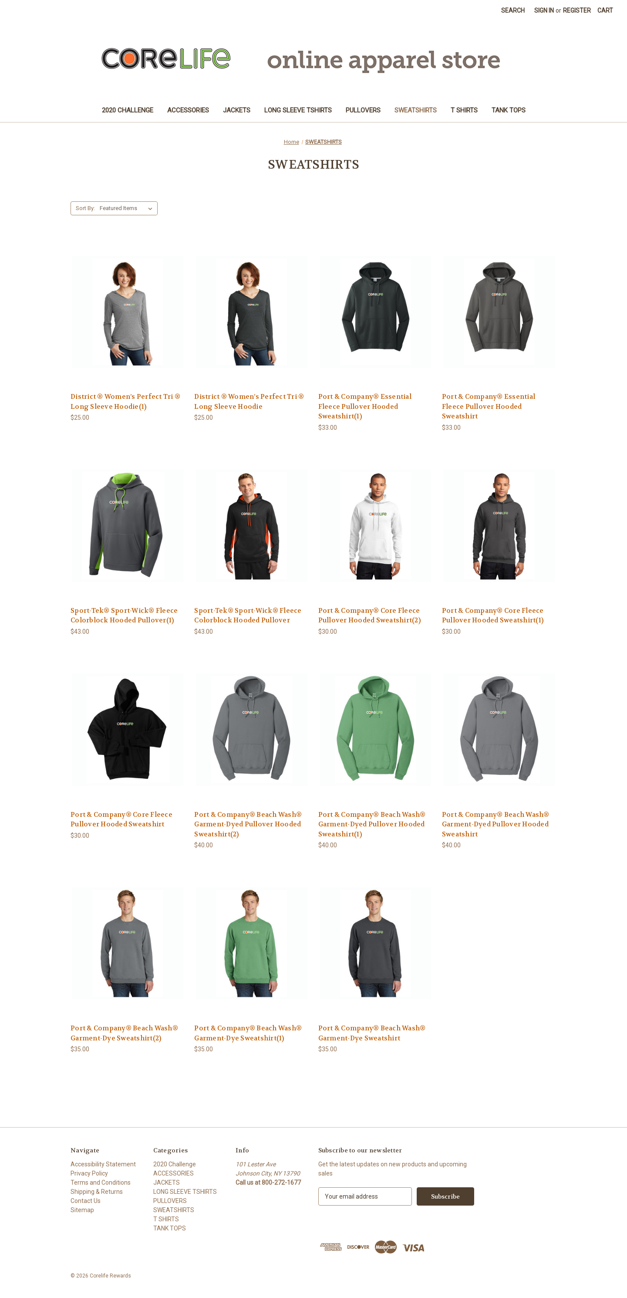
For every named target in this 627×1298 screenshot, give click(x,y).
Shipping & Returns (97, 1191)
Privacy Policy (89, 1173)
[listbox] (127, 208)
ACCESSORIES (188, 110)
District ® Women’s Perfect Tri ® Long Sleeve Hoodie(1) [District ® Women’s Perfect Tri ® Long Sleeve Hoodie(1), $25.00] (125, 401)
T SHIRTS (464, 110)
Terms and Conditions (101, 1182)
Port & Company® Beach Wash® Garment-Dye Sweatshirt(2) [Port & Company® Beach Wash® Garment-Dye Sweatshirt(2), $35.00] (124, 1033)
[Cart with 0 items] (605, 10)
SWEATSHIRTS (415, 110)
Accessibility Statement (103, 1164)
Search (513, 10)
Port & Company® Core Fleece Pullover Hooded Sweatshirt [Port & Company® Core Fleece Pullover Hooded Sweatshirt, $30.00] (121, 819)
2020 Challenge (127, 110)
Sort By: (85, 208)
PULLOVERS (363, 110)
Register (577, 10)
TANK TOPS (509, 110)
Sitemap (82, 1209)
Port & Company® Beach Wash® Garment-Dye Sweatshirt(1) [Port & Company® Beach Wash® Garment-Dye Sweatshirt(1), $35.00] (248, 1033)
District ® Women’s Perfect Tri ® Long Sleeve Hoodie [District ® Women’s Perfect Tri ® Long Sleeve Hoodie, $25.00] (249, 401)
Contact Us (86, 1200)
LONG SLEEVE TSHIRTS (298, 110)
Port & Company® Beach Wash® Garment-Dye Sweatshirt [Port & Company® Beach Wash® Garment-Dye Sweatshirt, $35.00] (372, 1033)
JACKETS (236, 110)
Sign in (544, 10)
